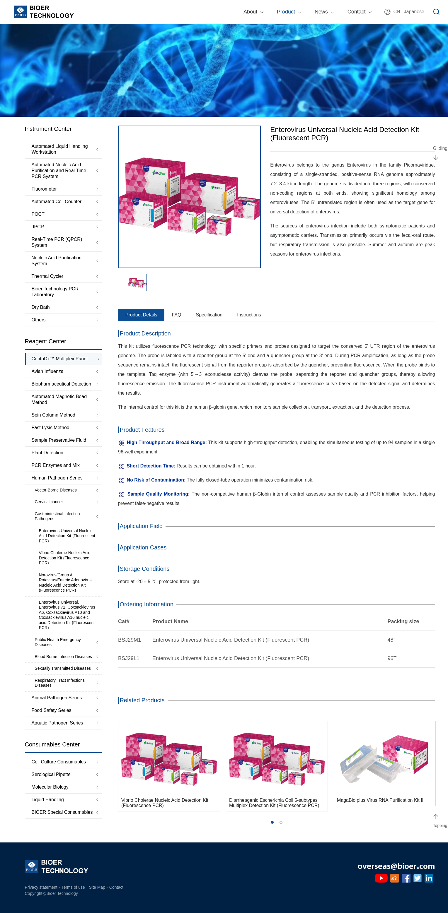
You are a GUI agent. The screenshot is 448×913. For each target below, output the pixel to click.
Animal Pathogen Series (57, 697)
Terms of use (73, 887)
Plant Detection (48, 452)
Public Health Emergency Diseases (58, 642)
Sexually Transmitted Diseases (63, 668)
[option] (189, 197)
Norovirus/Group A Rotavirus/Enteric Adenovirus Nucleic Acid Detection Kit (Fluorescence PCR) (65, 583)
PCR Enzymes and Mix (56, 465)
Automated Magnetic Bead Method (59, 399)
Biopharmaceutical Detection (61, 383)
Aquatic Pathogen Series (57, 722)
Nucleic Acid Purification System (57, 260)
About (250, 12)
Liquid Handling (48, 799)
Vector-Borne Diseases (56, 490)
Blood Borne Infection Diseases (63, 656)
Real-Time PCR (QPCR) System (57, 242)
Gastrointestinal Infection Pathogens (57, 516)
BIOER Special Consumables (62, 812)
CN (396, 11)
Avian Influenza (48, 371)
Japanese (414, 11)
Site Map (97, 887)
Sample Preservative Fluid (59, 440)
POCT (38, 214)
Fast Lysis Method (50, 427)
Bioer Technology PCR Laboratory (55, 291)
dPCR (38, 226)
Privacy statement (41, 887)
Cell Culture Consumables (59, 761)
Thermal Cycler (47, 276)
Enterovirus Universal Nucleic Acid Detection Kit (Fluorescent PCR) (67, 535)
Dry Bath (41, 307)
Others (39, 319)
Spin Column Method (53, 414)
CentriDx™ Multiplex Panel (60, 358)
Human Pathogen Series (57, 477)
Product (286, 12)
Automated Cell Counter (57, 201)
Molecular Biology (50, 786)
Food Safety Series (51, 710)
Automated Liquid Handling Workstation (60, 149)
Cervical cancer (49, 501)
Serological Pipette (51, 774)
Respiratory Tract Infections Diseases (60, 683)
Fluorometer (44, 188)
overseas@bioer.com (396, 865)
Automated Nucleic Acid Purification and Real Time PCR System (59, 170)
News (321, 12)
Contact (357, 12)
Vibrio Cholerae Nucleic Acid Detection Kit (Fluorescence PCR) (65, 557)
